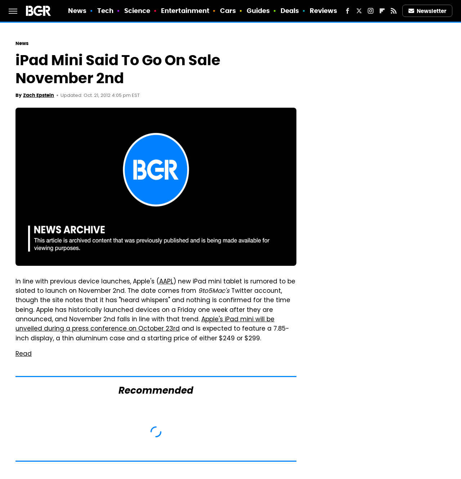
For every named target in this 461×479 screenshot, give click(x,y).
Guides (258, 10)
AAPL (166, 282)
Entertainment (185, 10)
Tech (105, 10)
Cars (228, 10)
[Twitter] (359, 11)
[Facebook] (347, 11)
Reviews (323, 10)
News (77, 10)
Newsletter (427, 11)
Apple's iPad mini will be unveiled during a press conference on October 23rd (144, 324)
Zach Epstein (38, 95)
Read (23, 354)
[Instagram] (370, 11)
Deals (290, 10)
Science (137, 10)
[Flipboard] (382, 11)
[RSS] (394, 11)
